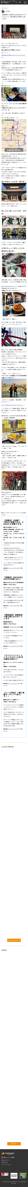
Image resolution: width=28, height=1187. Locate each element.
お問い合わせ (4, 1162)
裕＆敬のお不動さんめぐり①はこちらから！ (13, 56)
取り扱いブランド (5, 1160)
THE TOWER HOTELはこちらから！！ (13, 405)
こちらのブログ (13, 568)
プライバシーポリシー (6, 1164)
